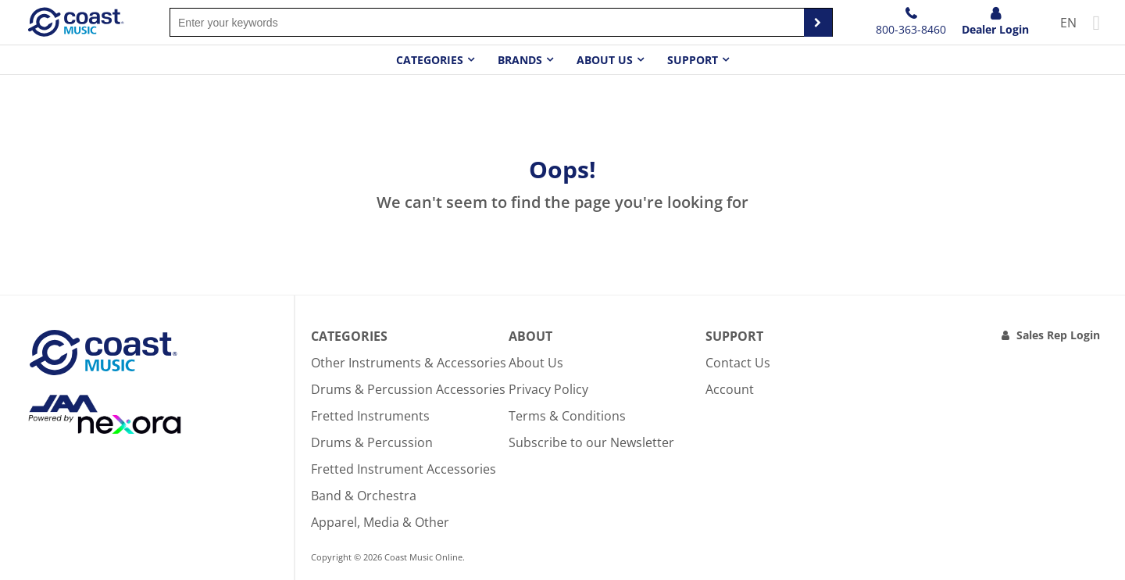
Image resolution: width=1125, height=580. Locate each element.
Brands (520, 59)
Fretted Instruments (370, 415)
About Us (536, 362)
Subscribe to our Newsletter (591, 442)
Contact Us (737, 362)
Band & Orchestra (363, 495)
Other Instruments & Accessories (408, 362)
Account (729, 389)
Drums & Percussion (372, 442)
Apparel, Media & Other (380, 522)
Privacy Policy (548, 389)
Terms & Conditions (567, 415)
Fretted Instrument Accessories (403, 469)
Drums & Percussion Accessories (408, 389)
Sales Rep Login (1058, 335)
